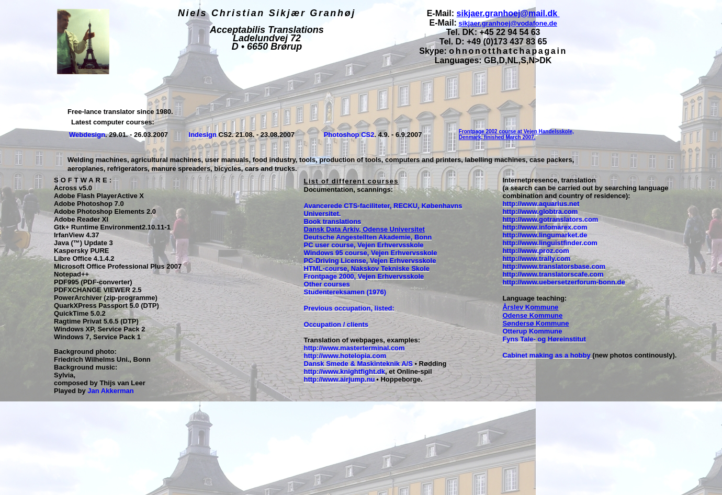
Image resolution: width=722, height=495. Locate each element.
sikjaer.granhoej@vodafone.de (508, 23)
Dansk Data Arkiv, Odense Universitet (364, 229)
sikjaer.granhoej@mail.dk (507, 13)
